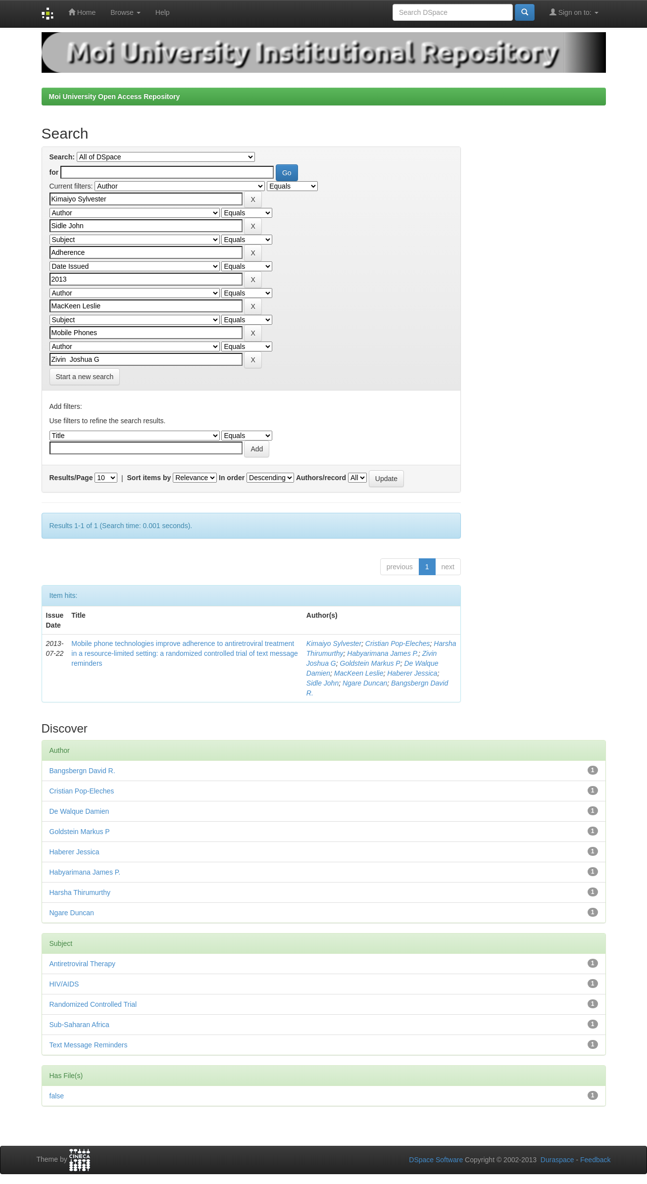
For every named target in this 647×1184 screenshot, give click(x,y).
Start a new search (85, 377)
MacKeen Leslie (359, 673)
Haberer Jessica (412, 673)
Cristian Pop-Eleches (397, 643)
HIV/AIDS (64, 984)
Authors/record (321, 478)
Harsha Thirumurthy (80, 892)
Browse (125, 12)
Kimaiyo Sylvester (333, 643)
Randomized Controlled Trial (93, 1004)
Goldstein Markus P (370, 663)
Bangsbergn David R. (82, 771)
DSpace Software (436, 1160)
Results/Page (71, 478)
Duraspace (557, 1160)
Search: (62, 157)
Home (82, 12)
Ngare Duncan (365, 683)
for (54, 172)
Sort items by (149, 478)
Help (162, 12)
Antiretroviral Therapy (83, 964)
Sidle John (322, 683)
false (57, 1096)
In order (232, 478)
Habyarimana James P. (382, 653)
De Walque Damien (79, 811)
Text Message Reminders (89, 1045)
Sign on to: (573, 12)
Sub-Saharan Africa (79, 1025)
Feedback (595, 1160)
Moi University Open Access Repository (114, 96)
